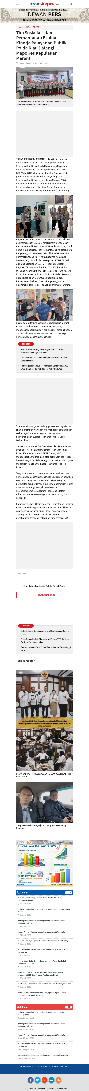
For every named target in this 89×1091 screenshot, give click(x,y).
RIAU (28, 27)
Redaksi (35, 1066)
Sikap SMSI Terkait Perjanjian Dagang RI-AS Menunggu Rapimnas (41, 826)
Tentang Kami (25, 1066)
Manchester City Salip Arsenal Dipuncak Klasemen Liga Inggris (43, 1055)
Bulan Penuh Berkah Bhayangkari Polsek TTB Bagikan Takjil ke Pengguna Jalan (45, 641)
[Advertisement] (44, 134)
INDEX (68, 893)
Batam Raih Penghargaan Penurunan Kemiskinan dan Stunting (43, 941)
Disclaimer (64, 1066)
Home (20, 27)
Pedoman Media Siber (50, 1066)
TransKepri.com (45, 594)
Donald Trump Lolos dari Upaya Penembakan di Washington (42, 932)
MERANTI (37, 27)
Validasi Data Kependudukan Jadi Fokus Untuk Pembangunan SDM (44, 984)
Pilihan (22, 1007)
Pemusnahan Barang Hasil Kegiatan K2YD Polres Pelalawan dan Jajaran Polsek (43, 351)
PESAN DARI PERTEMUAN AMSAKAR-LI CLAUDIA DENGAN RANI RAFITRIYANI (43, 775)
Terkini (22, 892)
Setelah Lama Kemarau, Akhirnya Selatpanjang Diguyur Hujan (45, 632)
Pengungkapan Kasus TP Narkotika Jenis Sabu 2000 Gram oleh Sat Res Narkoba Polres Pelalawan (44, 367)
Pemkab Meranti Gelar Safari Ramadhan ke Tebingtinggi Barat (46, 649)
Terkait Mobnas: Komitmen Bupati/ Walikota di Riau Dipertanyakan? (44, 359)
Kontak (45, 1071)
